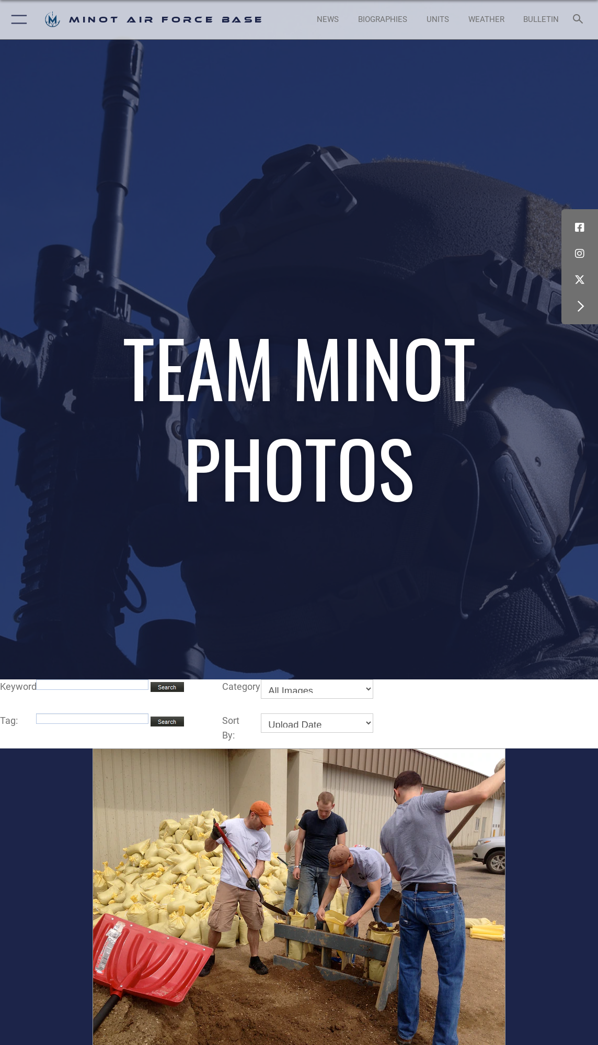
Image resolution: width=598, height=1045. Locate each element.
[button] (17, 19)
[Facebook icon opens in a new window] (580, 227)
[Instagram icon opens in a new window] (580, 254)
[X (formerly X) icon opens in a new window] (580, 280)
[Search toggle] (579, 19)
